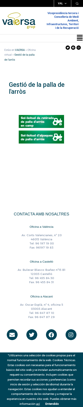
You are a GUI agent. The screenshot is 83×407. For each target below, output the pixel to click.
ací (38, 403)
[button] (79, 38)
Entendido (52, 403)
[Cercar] (77, 3)
